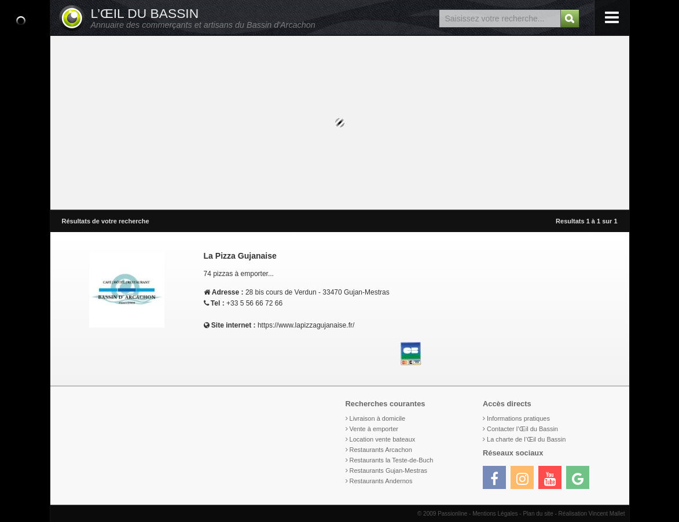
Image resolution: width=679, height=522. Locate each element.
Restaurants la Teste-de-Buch (392, 460)
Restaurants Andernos (381, 480)
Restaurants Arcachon (381, 449)
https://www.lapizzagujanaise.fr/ (306, 325)
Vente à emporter (374, 428)
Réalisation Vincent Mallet (592, 513)
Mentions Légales (494, 513)
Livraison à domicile (378, 418)
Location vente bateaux (383, 439)
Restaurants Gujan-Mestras (389, 470)
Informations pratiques (518, 418)
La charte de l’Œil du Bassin (526, 439)
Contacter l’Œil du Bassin (522, 428)
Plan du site (538, 513)
